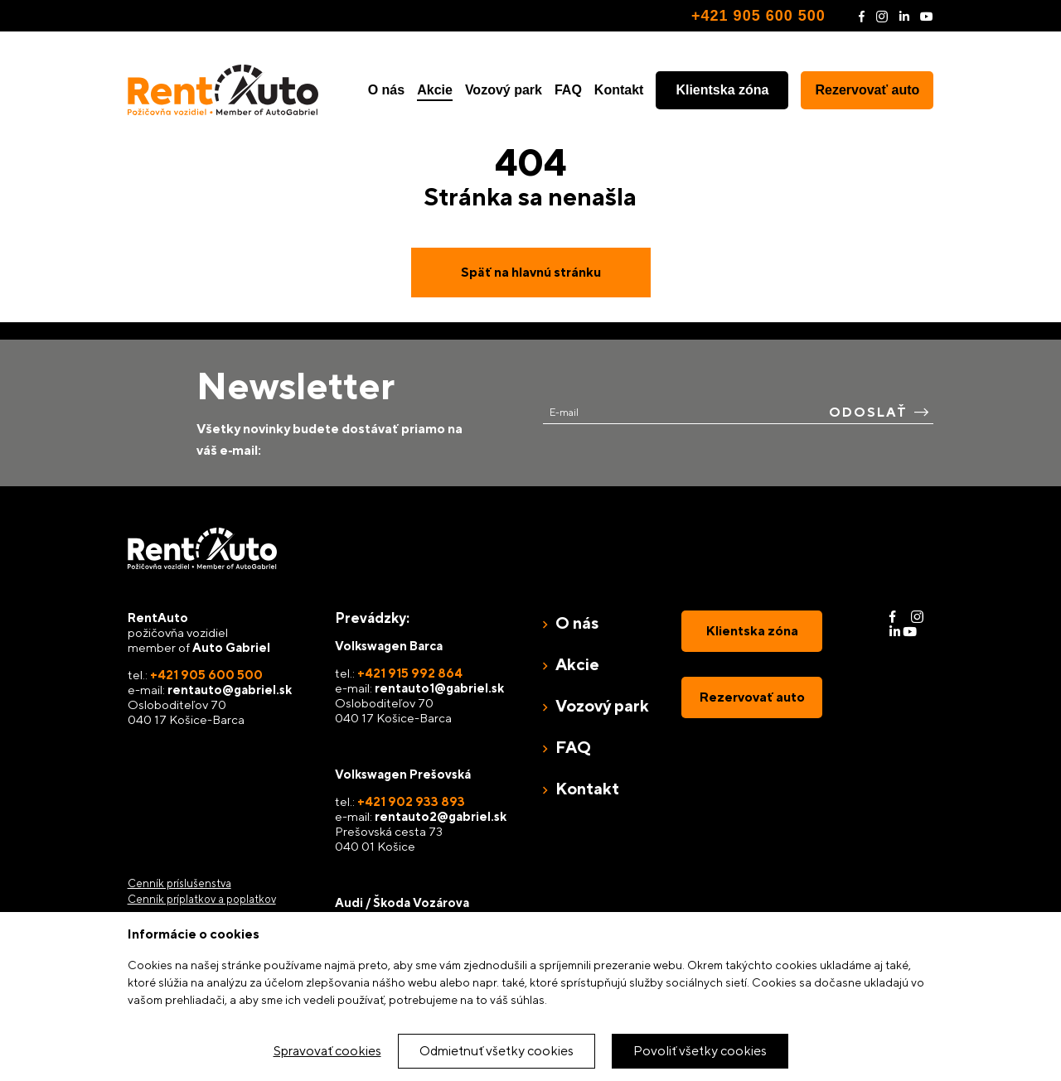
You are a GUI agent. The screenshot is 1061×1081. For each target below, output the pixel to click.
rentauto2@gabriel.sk (440, 816)
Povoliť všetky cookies (700, 1051)
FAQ (568, 90)
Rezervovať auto (867, 90)
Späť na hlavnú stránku (531, 272)
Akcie (435, 90)
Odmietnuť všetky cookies (496, 1051)
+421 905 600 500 (758, 15)
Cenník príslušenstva (179, 883)
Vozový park (503, 90)
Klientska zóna (722, 90)
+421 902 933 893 (411, 801)
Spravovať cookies (327, 1051)
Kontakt (619, 90)
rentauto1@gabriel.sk (439, 688)
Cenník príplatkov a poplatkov (202, 899)
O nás (386, 90)
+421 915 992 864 (410, 673)
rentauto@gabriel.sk (229, 690)
